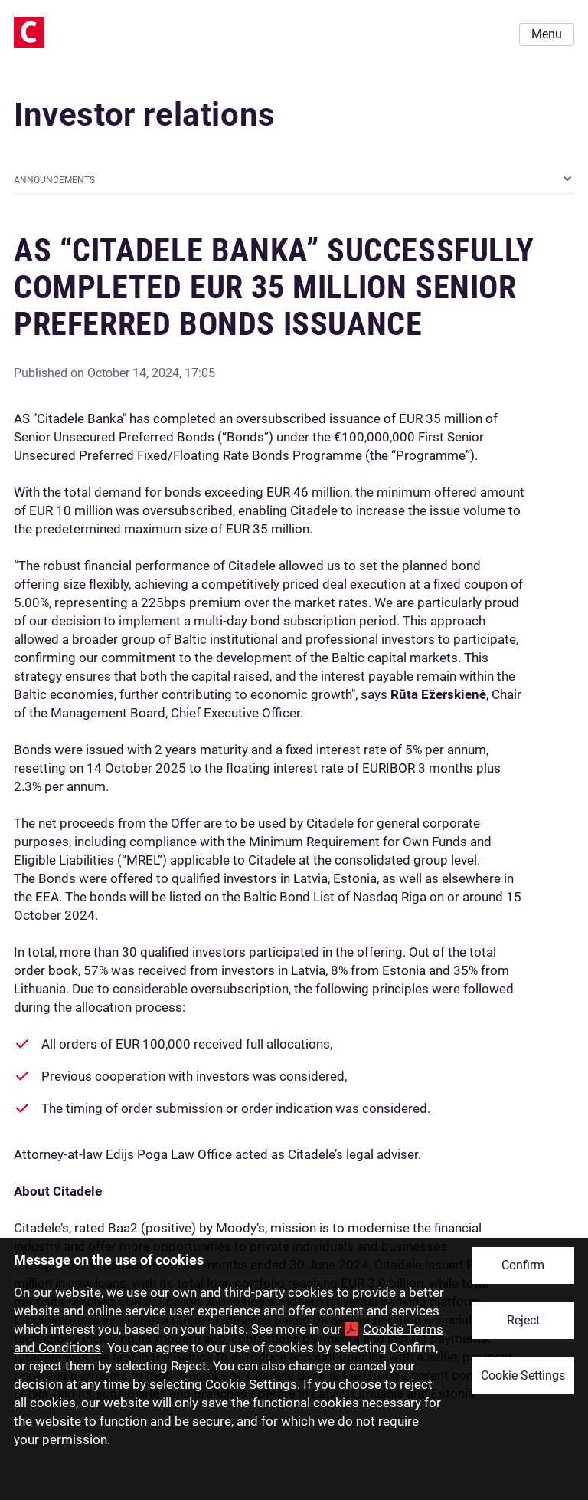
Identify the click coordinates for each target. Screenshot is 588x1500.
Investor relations (145, 114)
